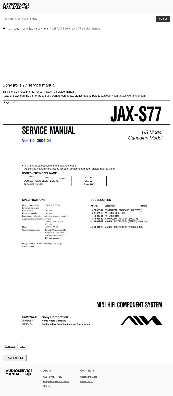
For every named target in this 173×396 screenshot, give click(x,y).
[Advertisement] (64, 56)
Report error (86, 381)
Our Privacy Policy (52, 377)
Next (22, 346)
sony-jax (28, 28)
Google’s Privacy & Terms (56, 381)
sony (16, 28)
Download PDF (15, 358)
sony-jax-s (42, 28)
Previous (10, 346)
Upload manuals (88, 377)
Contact (47, 386)
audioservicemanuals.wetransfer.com (123, 95)
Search (163, 18)
